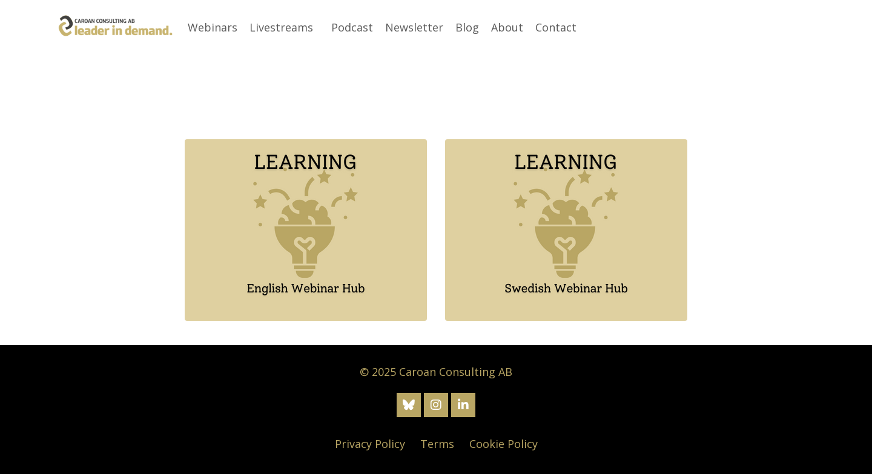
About (507, 27)
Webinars (212, 27)
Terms (437, 443)
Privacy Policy (370, 443)
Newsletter (414, 27)
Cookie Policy (503, 443)
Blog (467, 27)
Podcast (352, 27)
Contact (555, 27)
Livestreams (281, 27)
